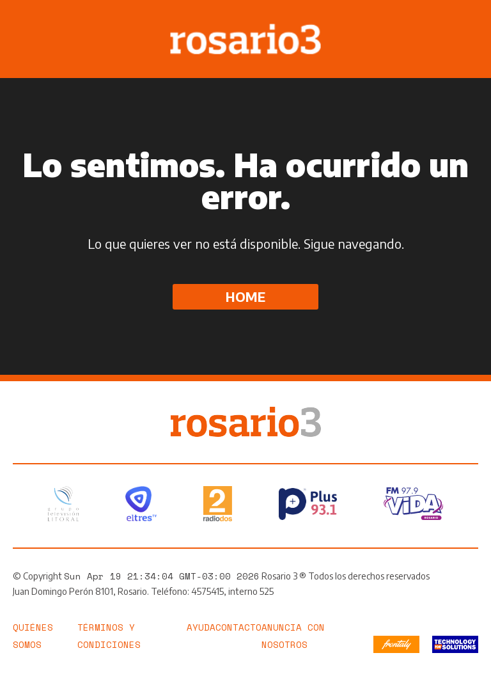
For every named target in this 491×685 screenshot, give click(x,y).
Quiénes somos (33, 635)
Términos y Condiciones (109, 635)
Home (245, 296)
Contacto (238, 627)
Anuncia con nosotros (293, 635)
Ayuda (201, 627)
